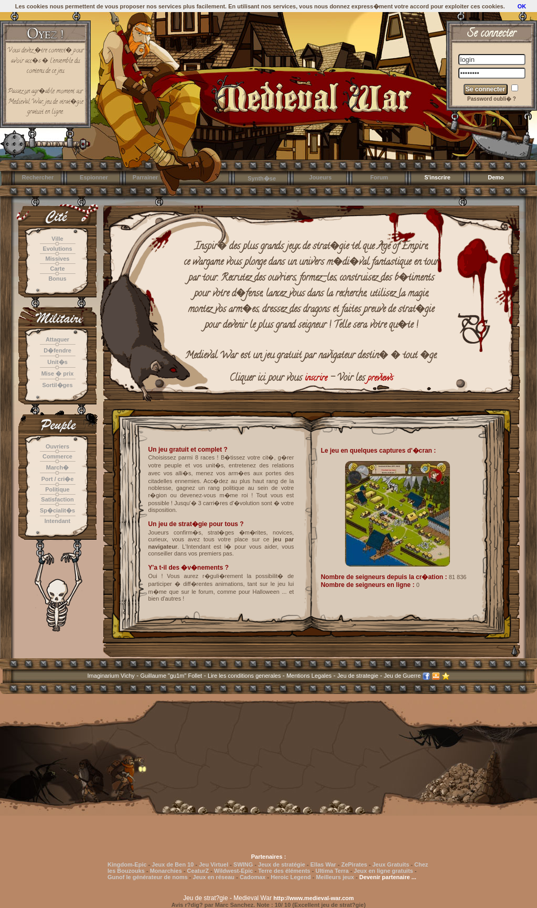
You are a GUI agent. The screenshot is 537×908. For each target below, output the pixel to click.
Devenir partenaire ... (387, 877)
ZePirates (354, 864)
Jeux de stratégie (281, 864)
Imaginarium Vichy (111, 675)
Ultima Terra (331, 871)
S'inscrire (437, 177)
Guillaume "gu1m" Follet (171, 675)
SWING (243, 864)
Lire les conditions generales (244, 675)
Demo (496, 177)
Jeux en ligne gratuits (383, 871)
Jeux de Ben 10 (173, 864)
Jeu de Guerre (402, 675)
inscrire (316, 378)
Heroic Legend (290, 877)
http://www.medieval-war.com (313, 898)
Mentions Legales (308, 675)
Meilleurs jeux (335, 877)
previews (380, 378)
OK (522, 6)
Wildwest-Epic (233, 871)
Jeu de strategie (357, 675)
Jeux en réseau (215, 877)
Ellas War (323, 864)
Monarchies (166, 871)
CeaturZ (198, 871)
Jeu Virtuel (213, 864)
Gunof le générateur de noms (148, 877)
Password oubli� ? (491, 99)
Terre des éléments (284, 871)
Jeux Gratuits (390, 864)
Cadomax (253, 877)
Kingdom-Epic (127, 864)
